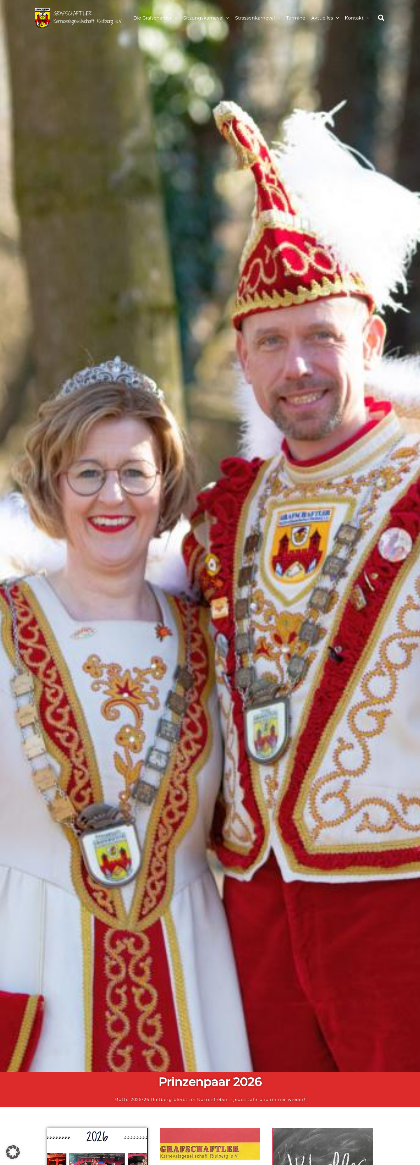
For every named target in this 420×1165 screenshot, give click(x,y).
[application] (174, 18)
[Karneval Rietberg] (79, 17)
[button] (381, 19)
